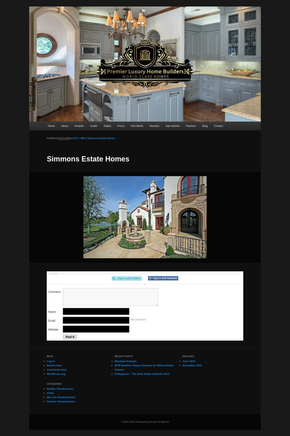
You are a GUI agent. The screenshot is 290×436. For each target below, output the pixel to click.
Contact (218, 125)
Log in (51, 361)
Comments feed (56, 369)
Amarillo (79, 125)
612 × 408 (79, 138)
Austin (93, 125)
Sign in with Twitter (127, 278)
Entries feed (54, 365)
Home (51, 125)
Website (53, 329)
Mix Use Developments (61, 397)
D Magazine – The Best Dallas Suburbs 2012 (142, 373)
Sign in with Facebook (163, 278)
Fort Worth (137, 125)
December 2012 (192, 365)
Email (51, 320)
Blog (205, 125)
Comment (54, 291)
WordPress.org (56, 373)
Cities (50, 393)
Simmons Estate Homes (101, 138)
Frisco (120, 125)
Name (52, 311)
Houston (154, 125)
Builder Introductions (60, 388)
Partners (191, 125)
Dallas (107, 125)
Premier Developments (61, 401)
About (64, 125)
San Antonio (173, 125)
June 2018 (188, 361)
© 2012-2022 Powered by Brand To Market (145, 422)
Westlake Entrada (125, 361)
